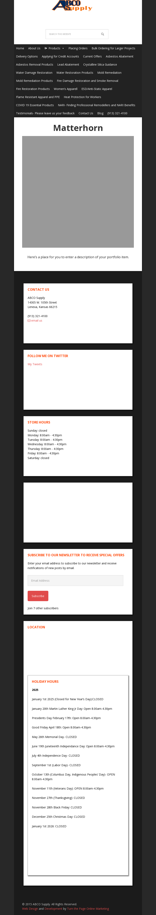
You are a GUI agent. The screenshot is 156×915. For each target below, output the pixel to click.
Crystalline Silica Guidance (100, 64)
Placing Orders (78, 48)
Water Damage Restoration (34, 73)
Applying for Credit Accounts (60, 56)
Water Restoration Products (74, 73)
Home (20, 48)
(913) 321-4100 (117, 113)
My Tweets (35, 364)
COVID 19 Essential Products (35, 105)
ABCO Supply (78, 10)
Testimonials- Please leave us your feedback (45, 113)
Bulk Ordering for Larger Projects (113, 48)
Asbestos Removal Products (34, 64)
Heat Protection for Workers (82, 97)
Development (53, 909)
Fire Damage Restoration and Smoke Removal (87, 81)
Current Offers (92, 56)
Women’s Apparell (65, 89)
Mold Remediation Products (34, 81)
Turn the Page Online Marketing (88, 909)
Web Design (30, 909)
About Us (34, 48)
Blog (100, 113)
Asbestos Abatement (119, 56)
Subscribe (38, 596)
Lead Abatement (68, 64)
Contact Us (86, 113)
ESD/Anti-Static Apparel (96, 89)
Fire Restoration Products (33, 89)
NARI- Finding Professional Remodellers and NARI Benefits (96, 105)
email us (35, 320)
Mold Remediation (109, 73)
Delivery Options (27, 56)
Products (54, 48)
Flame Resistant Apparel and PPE (38, 97)
